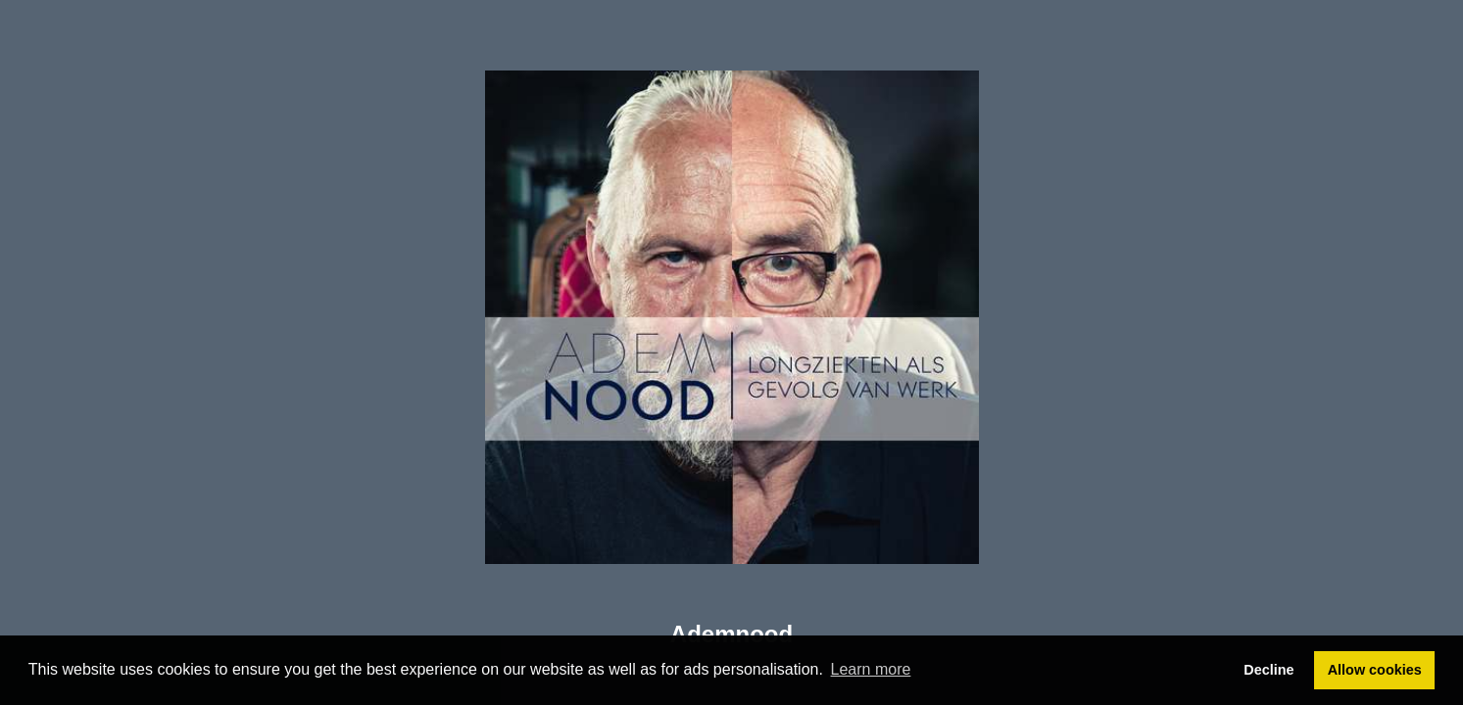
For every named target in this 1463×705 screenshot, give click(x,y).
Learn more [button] (871, 669)
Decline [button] (1268, 670)
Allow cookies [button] (1375, 670)
